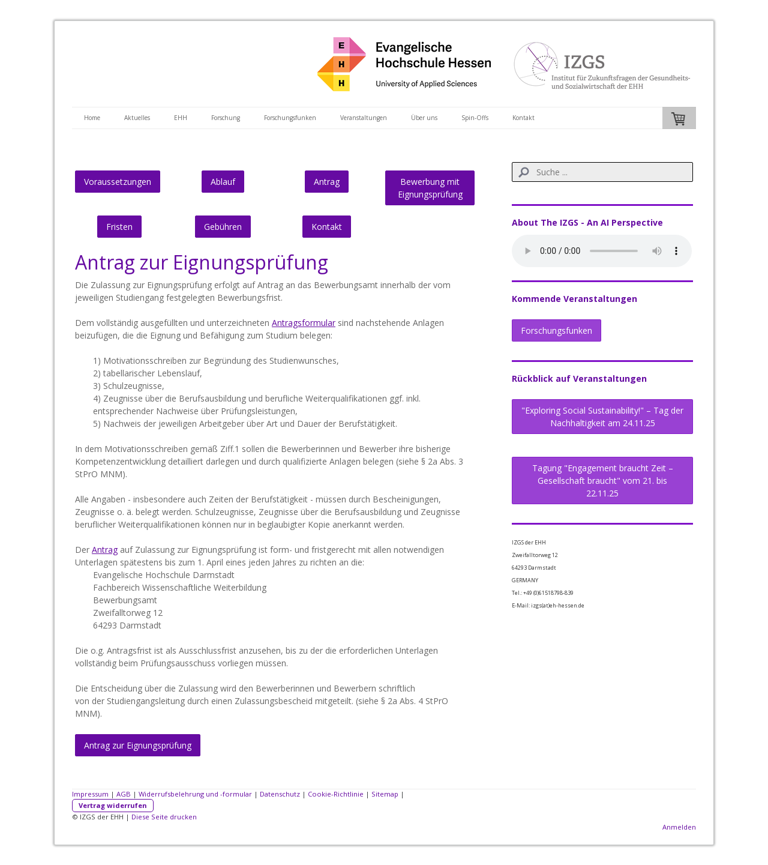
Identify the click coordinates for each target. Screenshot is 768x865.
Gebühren (223, 226)
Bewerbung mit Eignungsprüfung (430, 188)
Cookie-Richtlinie (336, 793)
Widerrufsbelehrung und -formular (195, 793)
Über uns (424, 117)
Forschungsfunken (290, 117)
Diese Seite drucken (164, 816)
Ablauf (223, 181)
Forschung (225, 117)
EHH (180, 117)
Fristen (119, 226)
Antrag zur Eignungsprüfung (137, 745)
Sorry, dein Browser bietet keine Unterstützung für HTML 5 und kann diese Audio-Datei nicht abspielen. (602, 251)
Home (92, 117)
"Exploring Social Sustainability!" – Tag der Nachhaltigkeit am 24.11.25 (602, 417)
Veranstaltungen (363, 117)
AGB (123, 793)
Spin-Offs (474, 117)
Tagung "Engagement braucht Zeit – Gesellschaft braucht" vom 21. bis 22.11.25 (602, 480)
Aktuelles (137, 117)
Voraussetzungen (117, 181)
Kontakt (523, 117)
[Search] (602, 172)
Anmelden (679, 826)
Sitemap (384, 793)
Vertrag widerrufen (113, 805)
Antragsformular (303, 322)
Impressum (90, 793)
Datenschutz (280, 793)
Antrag (327, 181)
